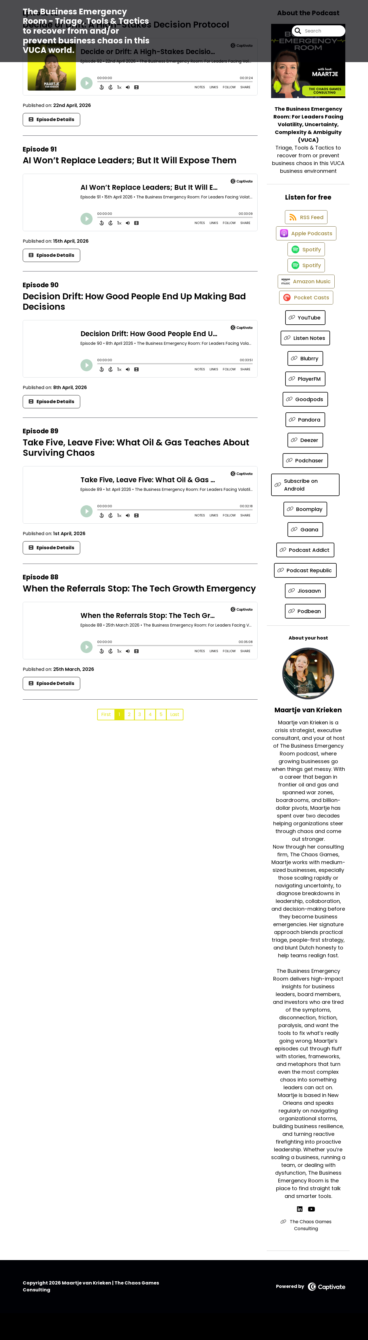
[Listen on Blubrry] (305, 385)
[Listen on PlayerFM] (305, 405)
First (106, 714)
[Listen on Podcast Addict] (305, 576)
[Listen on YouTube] (305, 344)
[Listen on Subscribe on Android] (305, 511)
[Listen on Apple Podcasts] (305, 241)
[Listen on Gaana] (305, 556)
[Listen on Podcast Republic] (305, 597)
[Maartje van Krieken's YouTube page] (311, 1236)
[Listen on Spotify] (305, 262)
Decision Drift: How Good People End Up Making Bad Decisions (134, 301)
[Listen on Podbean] (305, 638)
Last (174, 714)
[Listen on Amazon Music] (305, 303)
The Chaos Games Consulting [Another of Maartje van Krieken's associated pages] (308, 1252)
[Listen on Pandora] (305, 446)
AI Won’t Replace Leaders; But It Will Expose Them (130, 160)
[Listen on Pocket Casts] (305, 324)
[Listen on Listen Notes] (305, 364)
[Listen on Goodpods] (305, 426)
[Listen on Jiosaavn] (305, 617)
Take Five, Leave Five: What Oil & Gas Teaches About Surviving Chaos (136, 448)
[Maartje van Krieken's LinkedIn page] (304, 1236)
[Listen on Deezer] (305, 467)
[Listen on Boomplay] (305, 536)
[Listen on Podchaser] (305, 487)
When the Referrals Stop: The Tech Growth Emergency (139, 589)
